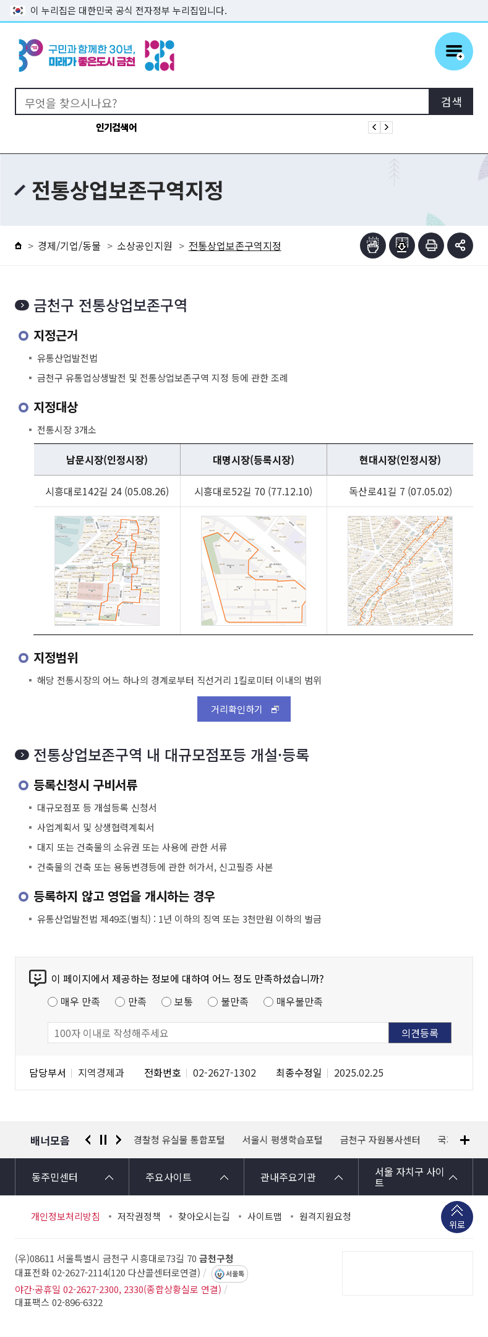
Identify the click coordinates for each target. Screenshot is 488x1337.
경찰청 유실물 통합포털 (180, 1139)
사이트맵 (264, 1216)
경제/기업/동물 (69, 245)
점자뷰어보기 (373, 245)
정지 (103, 1140)
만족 (137, 1001)
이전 (87, 1140)
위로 (457, 1225)
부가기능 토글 (460, 245)
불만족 (235, 1001)
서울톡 (235, 1274)
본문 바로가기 (244, 0)
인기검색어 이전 (374, 127)
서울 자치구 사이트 (410, 1177)
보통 (183, 1001)
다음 (118, 1140)
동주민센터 (55, 1176)
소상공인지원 (145, 245)
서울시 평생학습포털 (283, 1139)
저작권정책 (139, 1216)
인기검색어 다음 (386, 127)
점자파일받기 (402, 245)
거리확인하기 (237, 709)
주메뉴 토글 (454, 51)
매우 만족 (80, 1001)
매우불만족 (299, 1001)
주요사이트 (168, 1176)
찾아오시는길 (204, 1216)
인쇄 (431, 245)
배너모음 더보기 (464, 1140)
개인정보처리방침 (65, 1216)
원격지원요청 (325, 1216)
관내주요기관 (288, 1176)
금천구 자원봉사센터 (381, 1139)
